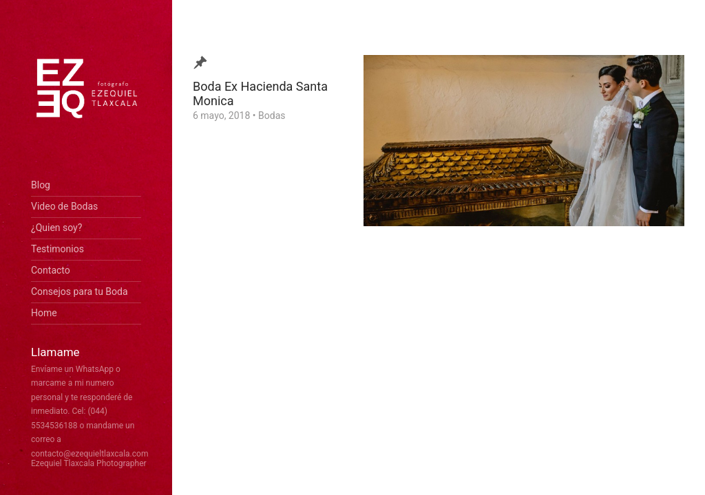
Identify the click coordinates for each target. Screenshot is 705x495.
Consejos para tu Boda (79, 291)
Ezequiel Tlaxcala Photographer (89, 463)
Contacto (50, 270)
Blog (40, 184)
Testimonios (57, 248)
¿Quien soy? (56, 227)
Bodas (271, 115)
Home (44, 312)
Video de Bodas (64, 206)
